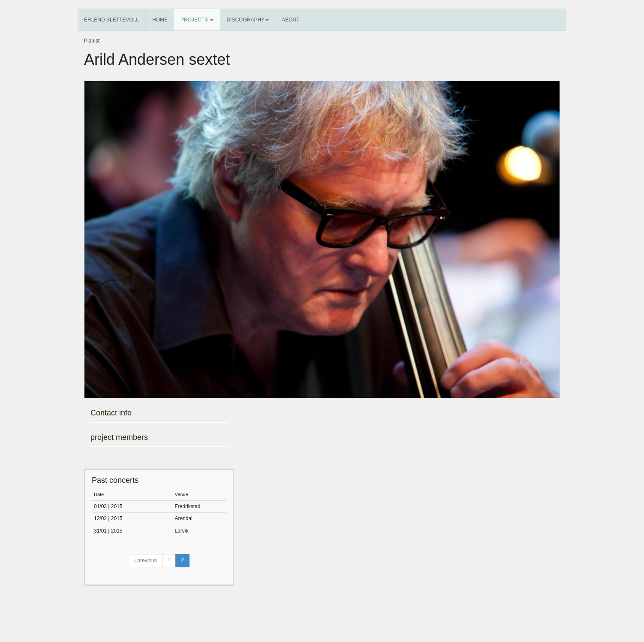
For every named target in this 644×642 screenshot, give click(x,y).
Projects (197, 20)
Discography (247, 20)
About (290, 20)
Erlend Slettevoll (111, 20)
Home (160, 20)
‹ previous (145, 560)
